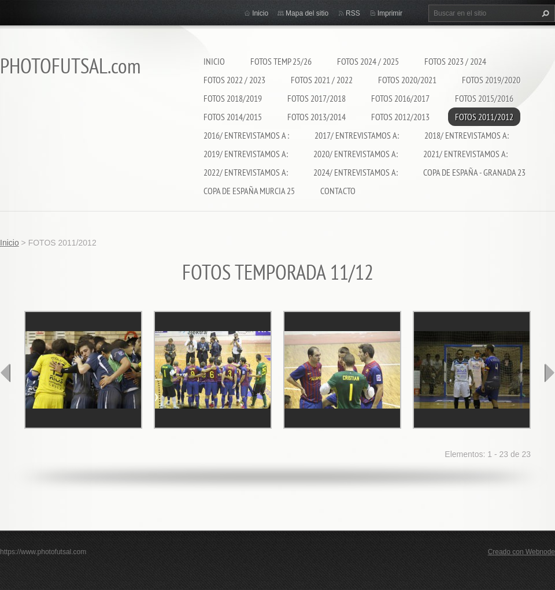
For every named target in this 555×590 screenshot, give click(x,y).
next (549, 373)
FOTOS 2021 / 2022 (322, 80)
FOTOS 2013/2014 (316, 117)
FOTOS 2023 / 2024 (455, 61)
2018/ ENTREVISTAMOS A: (466, 135)
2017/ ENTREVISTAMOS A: (356, 135)
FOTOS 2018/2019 (233, 98)
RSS (353, 13)
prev (6, 373)
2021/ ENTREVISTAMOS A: (465, 153)
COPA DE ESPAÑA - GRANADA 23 (474, 172)
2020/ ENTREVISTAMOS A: (355, 153)
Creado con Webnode (521, 552)
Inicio (214, 61)
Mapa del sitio (307, 13)
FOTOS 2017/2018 (316, 98)
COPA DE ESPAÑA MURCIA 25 (249, 190)
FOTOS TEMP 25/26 (281, 61)
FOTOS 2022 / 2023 (234, 80)
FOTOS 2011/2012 (484, 117)
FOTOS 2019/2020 (491, 80)
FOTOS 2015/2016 (484, 98)
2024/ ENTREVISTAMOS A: (355, 172)
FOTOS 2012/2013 (400, 117)
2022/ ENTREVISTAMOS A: (246, 172)
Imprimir (390, 13)
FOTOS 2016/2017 (400, 98)
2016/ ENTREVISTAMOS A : (246, 135)
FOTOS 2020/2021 (407, 80)
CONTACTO (338, 190)
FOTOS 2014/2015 (233, 117)
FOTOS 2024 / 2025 (368, 61)
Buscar (544, 13)
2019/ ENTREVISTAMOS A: (246, 153)
